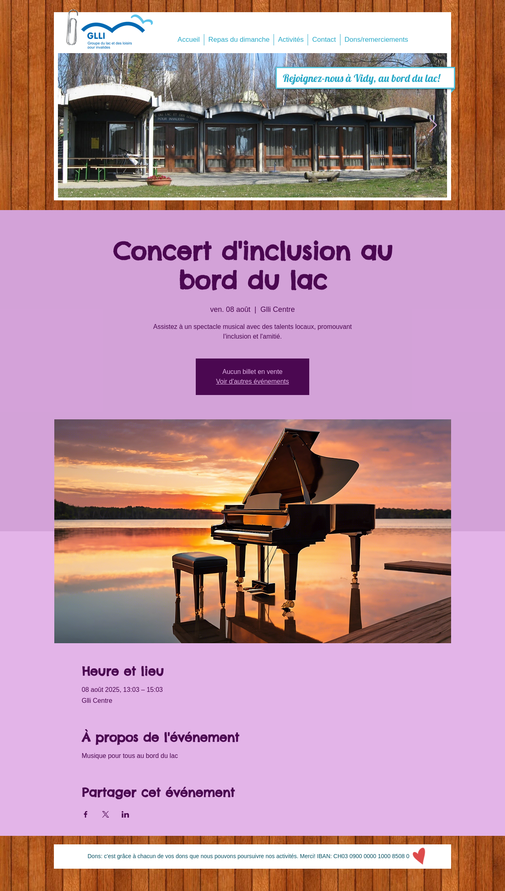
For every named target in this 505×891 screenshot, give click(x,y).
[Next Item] (433, 125)
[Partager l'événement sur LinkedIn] (125, 814)
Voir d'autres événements (252, 381)
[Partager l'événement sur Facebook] (86, 814)
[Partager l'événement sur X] (105, 814)
